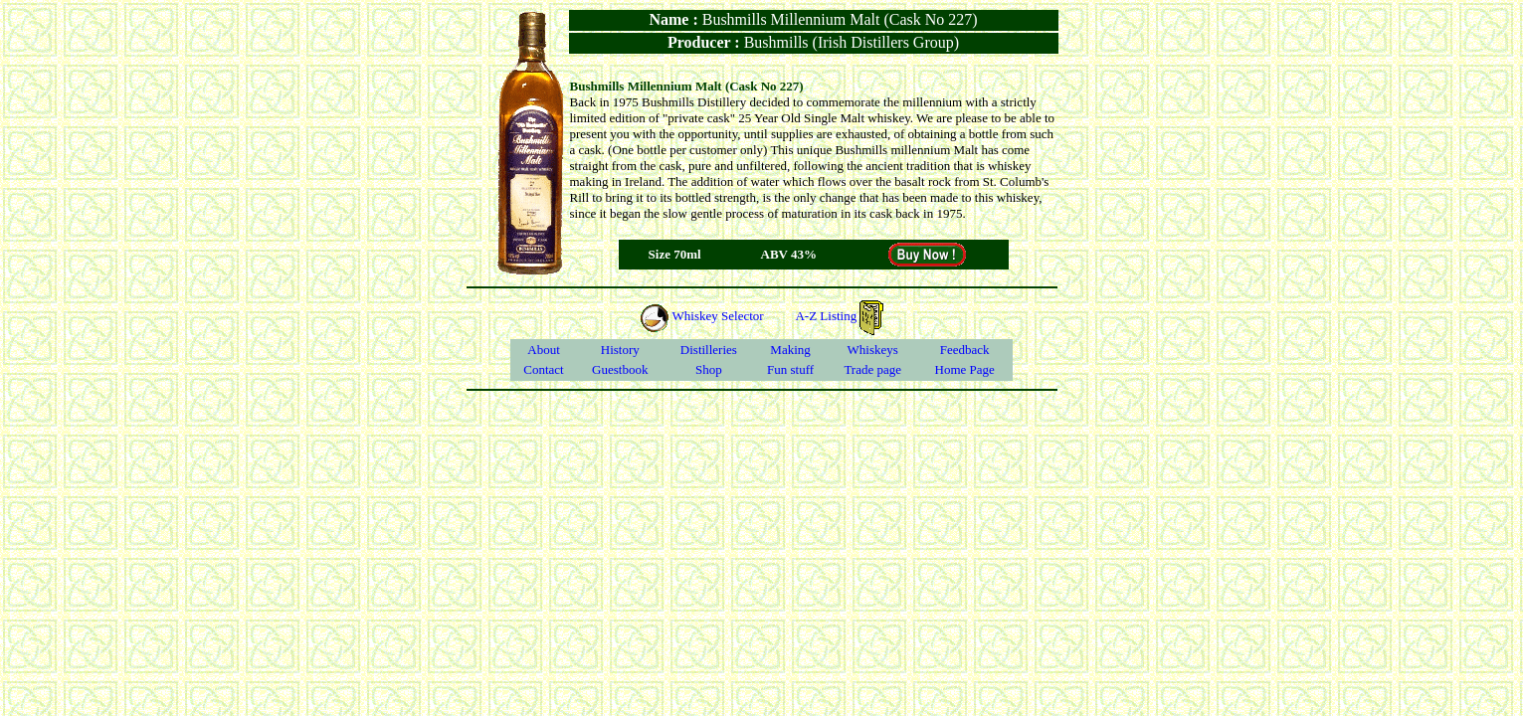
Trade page (872, 369)
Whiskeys (873, 349)
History (620, 349)
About (543, 349)
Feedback (965, 349)
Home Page (965, 369)
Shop (708, 369)
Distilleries (708, 349)
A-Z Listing (839, 315)
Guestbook (620, 369)
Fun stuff (790, 369)
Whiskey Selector (702, 315)
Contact (543, 369)
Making (790, 349)
